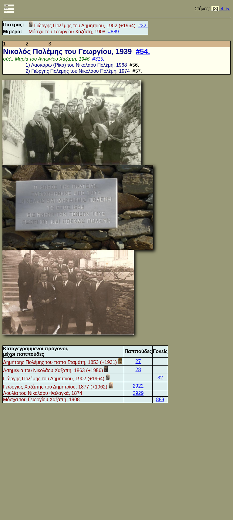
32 (160, 377)
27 (138, 361)
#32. (142, 25)
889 (160, 399)
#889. (114, 31)
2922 (138, 385)
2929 (138, 393)
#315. (98, 59)
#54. (143, 51)
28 (138, 369)
